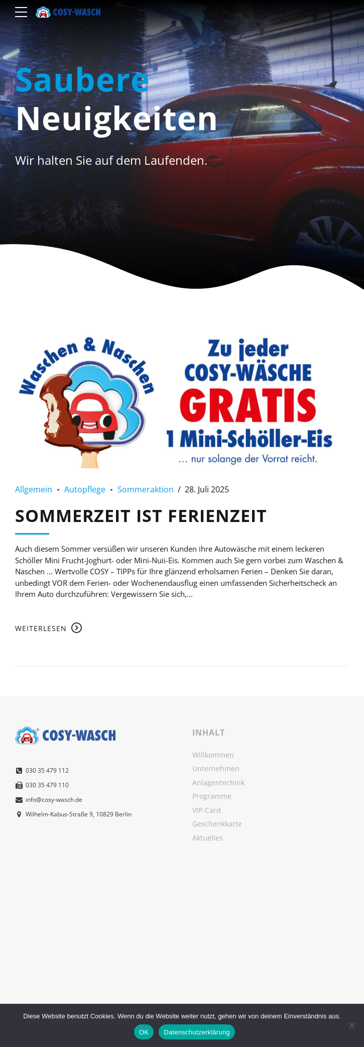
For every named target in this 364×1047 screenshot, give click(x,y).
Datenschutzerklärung (196, 1032)
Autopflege (84, 489)
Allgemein (33, 489)
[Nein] (351, 1025)
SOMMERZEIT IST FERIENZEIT (141, 515)
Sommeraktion (145, 489)
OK (144, 1032)
